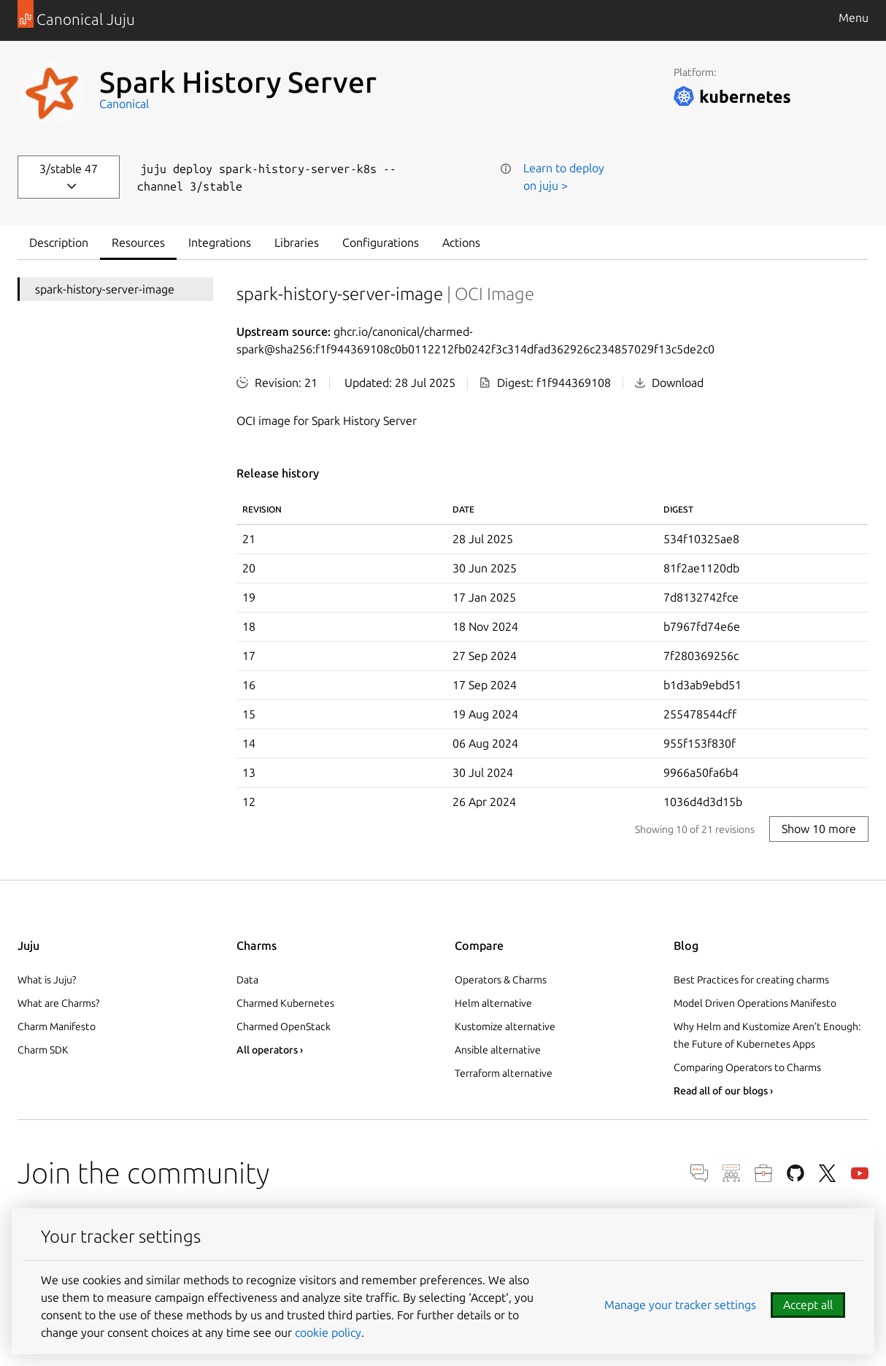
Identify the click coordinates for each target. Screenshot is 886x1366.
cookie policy (328, 1332)
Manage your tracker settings (680, 1304)
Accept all (808, 1304)
